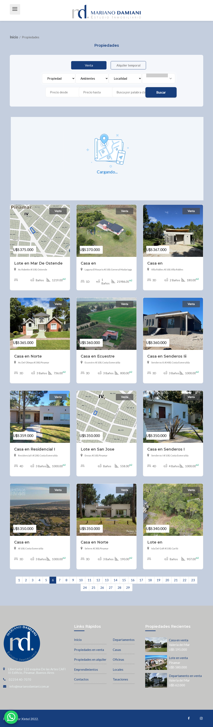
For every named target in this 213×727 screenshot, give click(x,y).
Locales (118, 669)
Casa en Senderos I (166, 449)
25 (93, 587)
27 (111, 587)
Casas (117, 650)
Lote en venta (178, 658)
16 (133, 580)
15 (124, 580)
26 (102, 587)
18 (150, 580)
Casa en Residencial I (34, 449)
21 (176, 580)
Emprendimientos (86, 669)
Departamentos (124, 640)
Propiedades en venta (89, 650)
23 (193, 580)
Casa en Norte (28, 356)
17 (141, 580)
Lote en (154, 542)
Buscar (161, 92)
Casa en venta (178, 640)
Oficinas (118, 659)
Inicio (14, 37)
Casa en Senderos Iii (166, 356)
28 (119, 587)
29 (128, 587)
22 (184, 580)
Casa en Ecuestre (98, 356)
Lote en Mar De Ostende (38, 263)
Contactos (81, 679)
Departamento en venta (185, 676)
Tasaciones (120, 679)
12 (98, 580)
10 (81, 580)
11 (89, 580)
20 (167, 580)
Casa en (88, 263)
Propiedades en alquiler (90, 659)
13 (107, 580)
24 (85, 587)
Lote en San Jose (97, 449)
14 (115, 580)
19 (158, 580)
